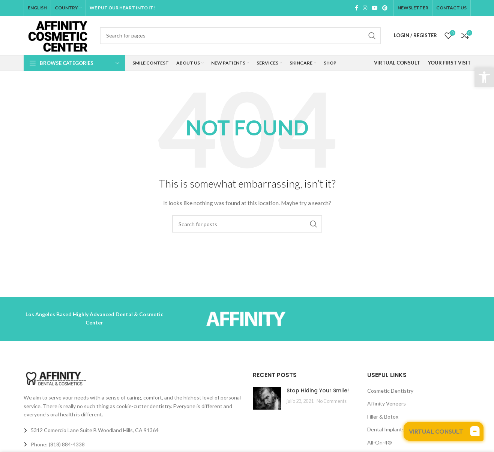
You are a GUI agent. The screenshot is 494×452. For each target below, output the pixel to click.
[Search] (240, 35)
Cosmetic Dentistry (390, 390)
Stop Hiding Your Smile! (318, 390)
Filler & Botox (382, 416)
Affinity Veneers (386, 403)
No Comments (332, 401)
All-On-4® (379, 442)
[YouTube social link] (374, 8)
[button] (484, 77)
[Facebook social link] (356, 8)
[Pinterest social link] (385, 8)
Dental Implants (386, 429)
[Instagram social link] (364, 8)
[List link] (133, 444)
